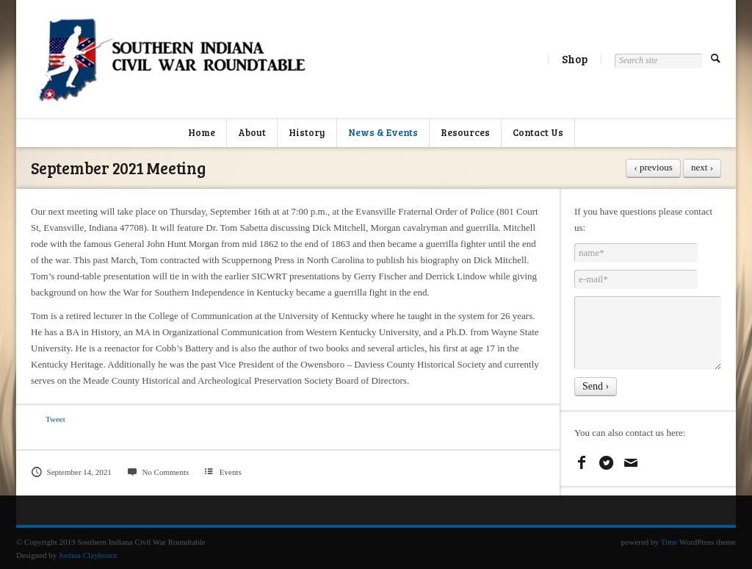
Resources (465, 132)
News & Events (383, 132)
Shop (575, 58)
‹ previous (653, 167)
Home (201, 132)
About (252, 132)
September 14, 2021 (71, 472)
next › (702, 167)
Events (231, 472)
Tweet (55, 419)
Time (669, 541)
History (307, 132)
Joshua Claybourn (88, 555)
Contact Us (538, 132)
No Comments (157, 472)
